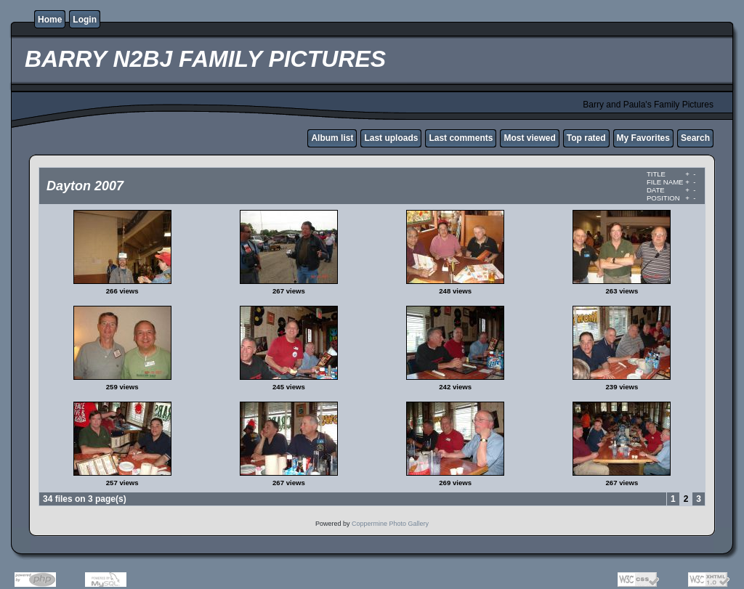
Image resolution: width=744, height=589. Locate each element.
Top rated (586, 138)
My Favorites (643, 138)
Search (695, 138)
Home (50, 20)
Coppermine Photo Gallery (390, 523)
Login (85, 20)
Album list (332, 138)
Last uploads (391, 138)
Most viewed (529, 138)
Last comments (461, 138)
